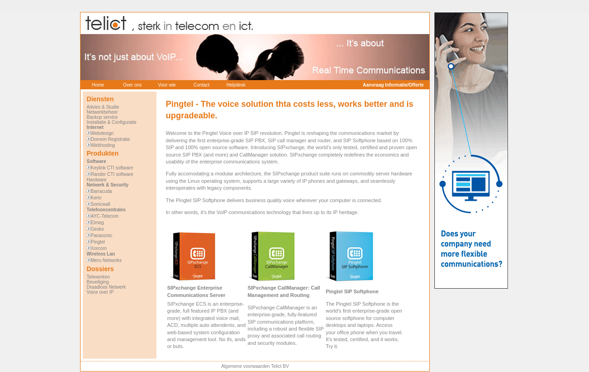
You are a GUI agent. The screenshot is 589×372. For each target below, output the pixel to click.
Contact (201, 84)
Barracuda (101, 191)
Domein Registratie (110, 139)
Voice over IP (100, 292)
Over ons (132, 84)
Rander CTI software (112, 174)
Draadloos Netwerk (106, 287)
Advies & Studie (103, 107)
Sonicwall (100, 204)
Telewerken (98, 276)
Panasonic (101, 235)
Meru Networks (106, 260)
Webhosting (103, 145)
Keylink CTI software (112, 167)
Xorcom (98, 248)
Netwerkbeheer (102, 112)
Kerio (96, 197)
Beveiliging (98, 282)
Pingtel (98, 241)
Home (98, 84)
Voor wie (167, 84)
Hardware (96, 179)
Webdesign (102, 133)
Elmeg (97, 222)
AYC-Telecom (104, 216)
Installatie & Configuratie (111, 122)
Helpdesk (236, 84)
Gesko (97, 229)
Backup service (102, 117)
